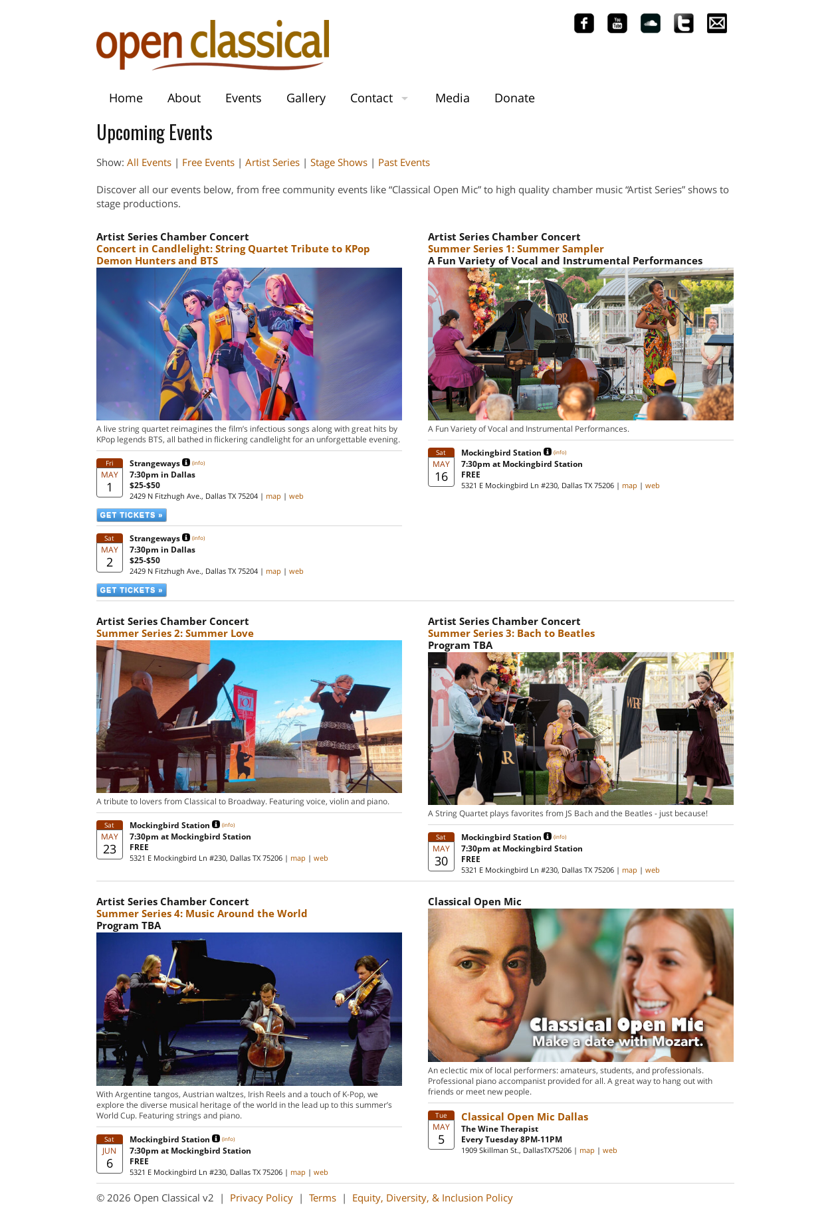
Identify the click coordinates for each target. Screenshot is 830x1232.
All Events (149, 162)
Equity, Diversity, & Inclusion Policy (432, 1197)
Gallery (306, 98)
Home (126, 98)
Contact (371, 98)
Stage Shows (338, 162)
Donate (514, 98)
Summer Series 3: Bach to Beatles (511, 633)
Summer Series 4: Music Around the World (202, 913)
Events (243, 98)
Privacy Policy (261, 1197)
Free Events (208, 162)
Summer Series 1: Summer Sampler (516, 248)
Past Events (404, 162)
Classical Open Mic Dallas (524, 1116)
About (184, 98)
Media (452, 98)
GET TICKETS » (131, 515)
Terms (322, 1197)
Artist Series (272, 162)
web (296, 496)
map (273, 496)
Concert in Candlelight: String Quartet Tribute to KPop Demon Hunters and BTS (233, 254)
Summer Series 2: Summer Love (175, 633)
